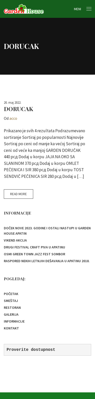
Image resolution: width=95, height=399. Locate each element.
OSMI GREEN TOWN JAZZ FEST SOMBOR (34, 254)
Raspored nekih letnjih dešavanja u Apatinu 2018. (47, 261)
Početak (11, 293)
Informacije (14, 321)
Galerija (11, 314)
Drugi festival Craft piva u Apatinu (34, 247)
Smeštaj (11, 300)
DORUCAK (18, 109)
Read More (18, 194)
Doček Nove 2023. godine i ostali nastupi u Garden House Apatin (47, 231)
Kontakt (11, 328)
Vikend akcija (15, 240)
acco (13, 118)
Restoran (12, 307)
